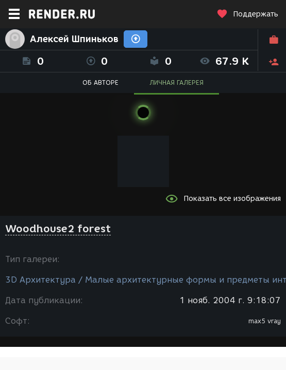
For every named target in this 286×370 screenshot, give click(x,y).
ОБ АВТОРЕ (100, 82)
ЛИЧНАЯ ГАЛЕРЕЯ (176, 82)
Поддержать (247, 14)
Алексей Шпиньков (74, 39)
